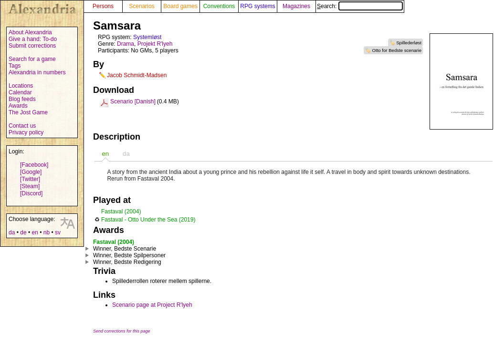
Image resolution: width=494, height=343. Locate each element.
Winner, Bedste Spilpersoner (129, 255)
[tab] (105, 153)
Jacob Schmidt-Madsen (137, 75)
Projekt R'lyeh (155, 43)
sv (58, 232)
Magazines (296, 6)
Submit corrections (32, 45)
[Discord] (31, 193)
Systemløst (147, 37)
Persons (103, 6)
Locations (21, 85)
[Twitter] (30, 179)
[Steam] (30, 186)
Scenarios (141, 6)
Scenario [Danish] (133, 101)
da (12, 232)
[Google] (31, 172)
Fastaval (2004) (121, 211)
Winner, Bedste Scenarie (124, 248)
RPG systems (257, 6)
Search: (360, 6)
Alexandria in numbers (37, 72)
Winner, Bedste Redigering (127, 262)
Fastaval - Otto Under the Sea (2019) (148, 219)
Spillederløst (408, 42)
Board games (180, 6)
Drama (125, 43)
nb (46, 232)
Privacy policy (26, 132)
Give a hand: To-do (33, 39)
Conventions (219, 6)
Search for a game (32, 59)
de (23, 232)
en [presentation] (105, 153)
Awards (18, 105)
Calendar (20, 92)
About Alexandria (30, 32)
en (35, 232)
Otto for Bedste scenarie (396, 50)
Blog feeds (22, 99)
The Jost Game (28, 112)
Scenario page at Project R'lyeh (152, 305)
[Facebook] (34, 164)
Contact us (22, 125)
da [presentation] (126, 153)
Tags (15, 65)
